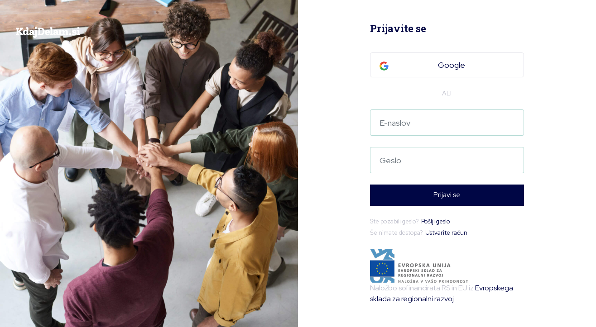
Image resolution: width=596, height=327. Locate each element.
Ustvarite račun (446, 233)
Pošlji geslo (435, 221)
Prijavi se (446, 194)
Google (422, 65)
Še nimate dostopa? (418, 232)
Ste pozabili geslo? (410, 221)
